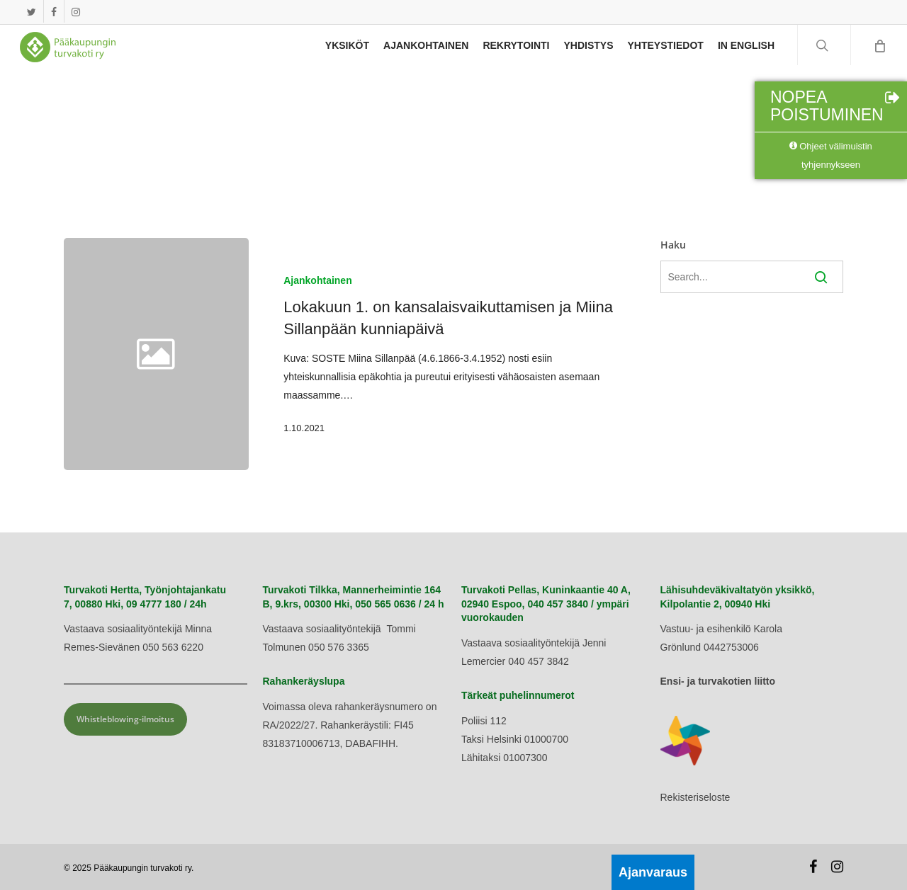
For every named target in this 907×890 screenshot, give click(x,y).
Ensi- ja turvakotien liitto (718, 681)
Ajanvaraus (653, 872)
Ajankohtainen (317, 280)
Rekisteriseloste (695, 797)
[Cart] (878, 53)
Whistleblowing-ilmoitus (125, 719)
